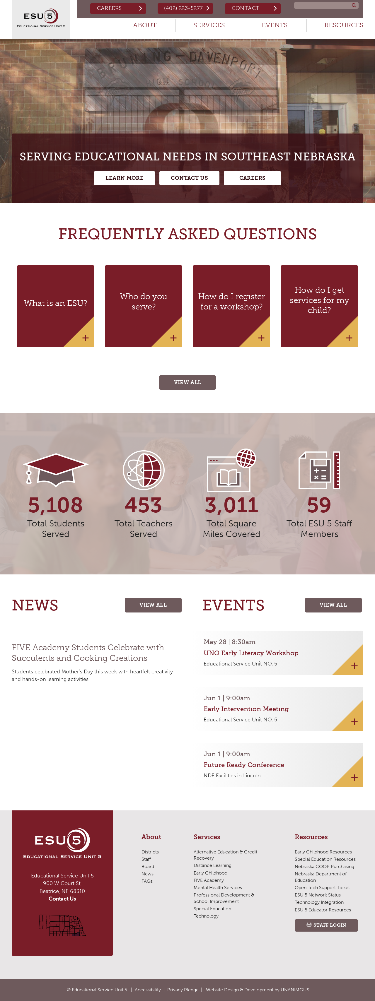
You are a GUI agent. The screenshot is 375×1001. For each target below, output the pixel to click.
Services (209, 25)
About (144, 25)
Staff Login (330, 926)
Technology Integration (319, 903)
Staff (146, 859)
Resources (343, 25)
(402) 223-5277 (183, 8)
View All (187, 382)
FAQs (147, 881)
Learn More (124, 178)
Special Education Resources (325, 859)
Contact (245, 8)
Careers (108, 8)
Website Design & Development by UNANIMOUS (257, 990)
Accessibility (148, 990)
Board (148, 867)
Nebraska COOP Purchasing (324, 867)
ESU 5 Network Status (318, 895)
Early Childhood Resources (323, 852)
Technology (206, 916)
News (148, 874)
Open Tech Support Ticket (322, 888)
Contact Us (189, 178)
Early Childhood (210, 873)
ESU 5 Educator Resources (323, 910)
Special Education (212, 909)
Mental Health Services (218, 888)
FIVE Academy (209, 880)
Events (274, 25)
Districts (150, 852)
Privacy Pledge (183, 990)
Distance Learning (212, 866)
